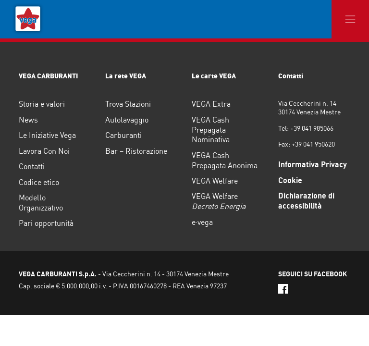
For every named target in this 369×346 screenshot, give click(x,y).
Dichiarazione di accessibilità (306, 200)
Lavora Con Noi (44, 151)
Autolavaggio (126, 119)
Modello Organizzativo (41, 202)
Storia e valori (42, 104)
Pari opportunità (46, 223)
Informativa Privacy (312, 164)
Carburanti (123, 135)
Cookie (290, 180)
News (28, 119)
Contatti (32, 166)
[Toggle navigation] (350, 19)
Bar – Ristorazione (136, 151)
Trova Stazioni (128, 104)
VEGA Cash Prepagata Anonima (225, 160)
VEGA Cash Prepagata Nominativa (211, 130)
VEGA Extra (211, 104)
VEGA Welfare (215, 180)
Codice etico (39, 182)
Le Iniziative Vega (47, 135)
